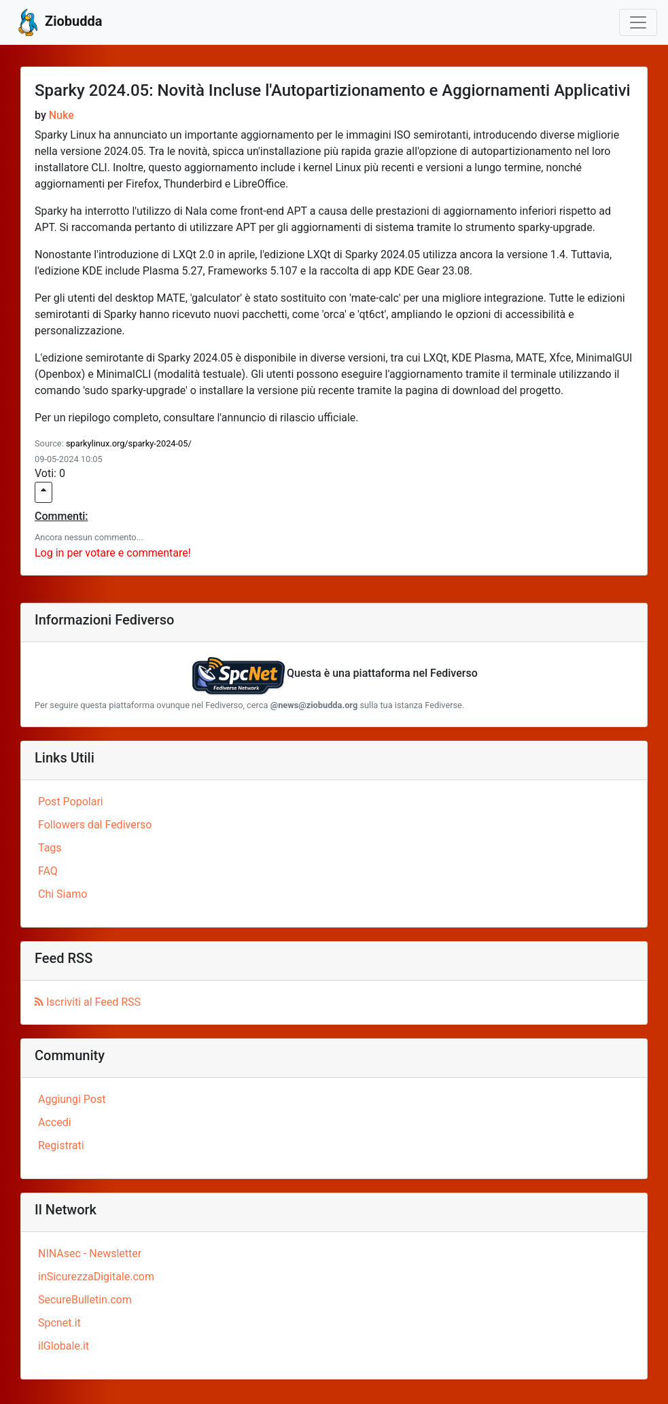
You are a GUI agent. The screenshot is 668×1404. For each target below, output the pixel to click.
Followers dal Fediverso (95, 824)
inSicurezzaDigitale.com (96, 1276)
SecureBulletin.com (85, 1299)
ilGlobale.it (63, 1345)
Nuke (61, 115)
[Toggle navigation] (638, 22)
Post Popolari (70, 801)
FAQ (48, 870)
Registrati (61, 1145)
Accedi (54, 1122)
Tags (50, 847)
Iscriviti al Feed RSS (88, 1002)
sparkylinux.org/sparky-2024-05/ (129, 443)
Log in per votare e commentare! (113, 552)
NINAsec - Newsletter (89, 1253)
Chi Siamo (62, 894)
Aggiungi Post (71, 1099)
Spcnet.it (59, 1322)
